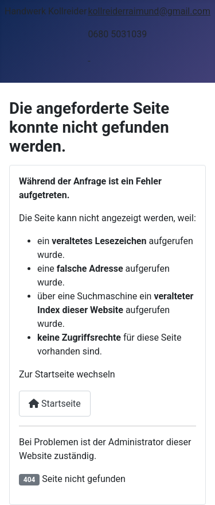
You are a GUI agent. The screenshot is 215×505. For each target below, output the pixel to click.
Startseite (55, 403)
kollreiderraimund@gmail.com (149, 11)
